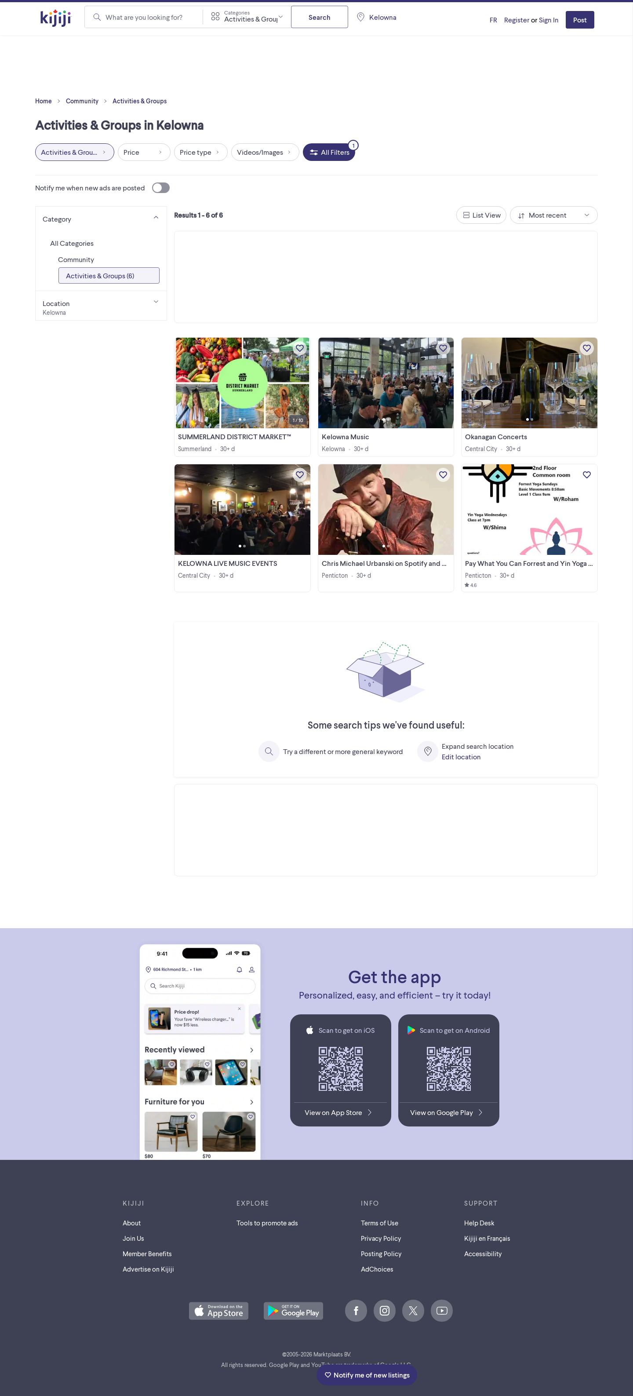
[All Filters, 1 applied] (329, 152)
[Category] (101, 217)
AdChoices (377, 1269)
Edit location (461, 756)
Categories (237, 12)
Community (88, 101)
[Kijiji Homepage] (56, 18)
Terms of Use (379, 1223)
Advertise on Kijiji (148, 1269)
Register (516, 19)
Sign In (549, 19)
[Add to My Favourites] (300, 348)
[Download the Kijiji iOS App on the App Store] (340, 1114)
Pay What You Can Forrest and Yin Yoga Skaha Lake (543, 563)
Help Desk (479, 1223)
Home (49, 101)
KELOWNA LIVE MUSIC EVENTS (227, 563)
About (132, 1223)
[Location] (101, 305)
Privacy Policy (381, 1238)
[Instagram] (385, 1311)
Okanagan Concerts (496, 436)
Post (580, 19)
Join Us (133, 1238)
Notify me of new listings (367, 1374)
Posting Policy (381, 1253)
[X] (413, 1311)
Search (320, 17)
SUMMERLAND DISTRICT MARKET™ (234, 436)
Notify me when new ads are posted (102, 187)
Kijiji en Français (487, 1238)
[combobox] (247, 16)
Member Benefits (147, 1253)
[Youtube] (442, 1311)
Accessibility (483, 1253)
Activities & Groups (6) (100, 275)
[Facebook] (356, 1311)
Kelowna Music (345, 436)
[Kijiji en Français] (493, 20)
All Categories (72, 243)
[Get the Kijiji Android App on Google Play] (449, 1114)
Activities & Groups (140, 101)
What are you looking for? (144, 17)
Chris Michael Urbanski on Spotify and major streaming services (420, 563)
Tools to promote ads (267, 1223)
